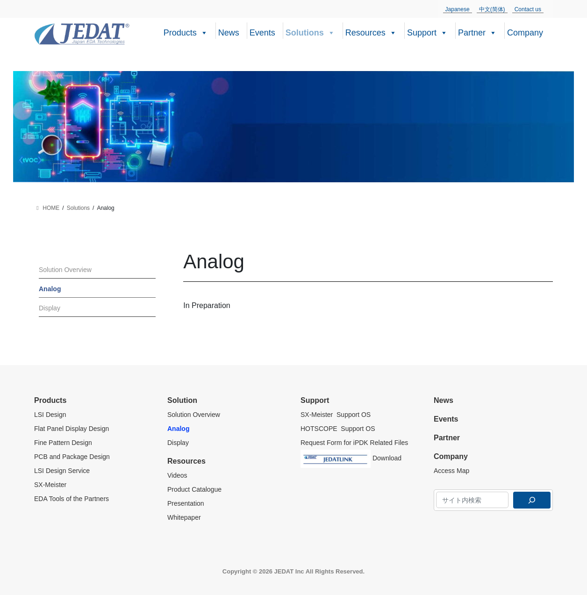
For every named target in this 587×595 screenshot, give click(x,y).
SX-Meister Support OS (336, 414)
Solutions (310, 32)
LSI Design (50, 414)
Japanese (457, 9)
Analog (50, 289)
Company (525, 32)
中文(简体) (492, 9)
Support (427, 32)
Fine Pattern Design (63, 442)
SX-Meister (50, 484)
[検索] (532, 500)
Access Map (451, 470)
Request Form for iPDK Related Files (354, 442)
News (228, 32)
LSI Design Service (62, 470)
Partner (477, 32)
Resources (371, 32)
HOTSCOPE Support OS (338, 428)
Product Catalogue (194, 489)
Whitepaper (184, 517)
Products (186, 32)
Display (49, 308)
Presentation (185, 503)
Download (351, 457)
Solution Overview (65, 269)
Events (262, 32)
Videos (177, 475)
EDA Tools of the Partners (71, 498)
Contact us (528, 9)
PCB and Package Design (72, 456)
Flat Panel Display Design (72, 428)
